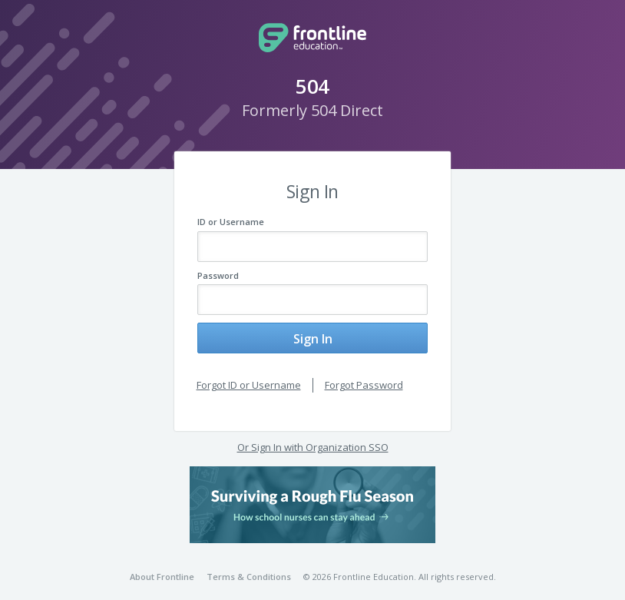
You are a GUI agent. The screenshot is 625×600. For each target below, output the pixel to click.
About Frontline (162, 565)
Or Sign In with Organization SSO (313, 436)
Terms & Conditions (249, 565)
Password (218, 275)
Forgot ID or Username (249, 373)
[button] (312, 492)
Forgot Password (364, 373)
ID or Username (230, 221)
